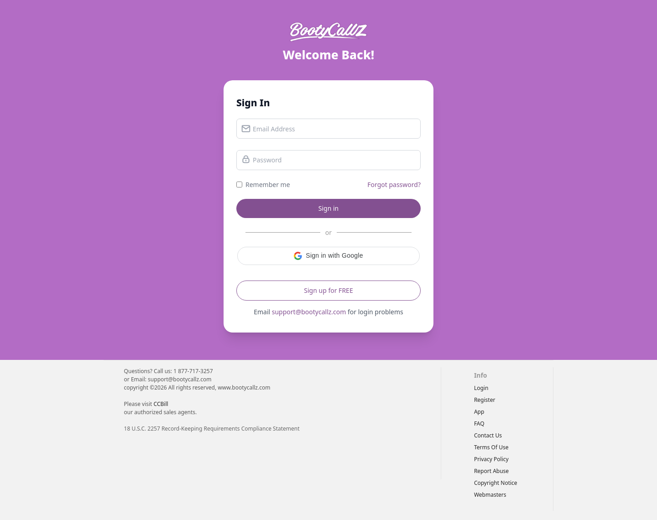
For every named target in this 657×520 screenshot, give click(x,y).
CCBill (161, 404)
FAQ (479, 423)
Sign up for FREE (328, 290)
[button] (328, 256)
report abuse (491, 471)
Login (481, 388)
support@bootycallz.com (309, 311)
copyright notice (495, 483)
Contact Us (488, 435)
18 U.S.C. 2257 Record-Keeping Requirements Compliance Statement (212, 428)
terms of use (491, 447)
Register (484, 400)
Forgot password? (394, 184)
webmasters (490, 495)
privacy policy (491, 459)
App (479, 412)
